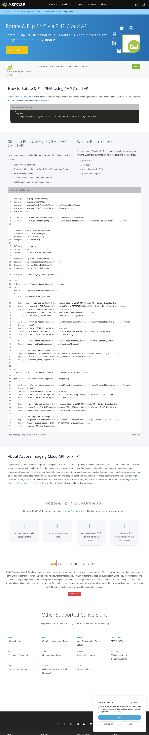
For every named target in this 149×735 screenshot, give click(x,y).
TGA (79, 662)
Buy (135, 66)
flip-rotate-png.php (17, 435)
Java (21, 483)
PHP (35, 483)
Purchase (66, 4)
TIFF (44, 648)
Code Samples (57, 66)
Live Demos (73, 66)
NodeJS (27, 483)
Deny (131, 724)
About (103, 4)
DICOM (114, 648)
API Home (42, 66)
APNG (45, 662)
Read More (74, 592)
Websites (92, 4)
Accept (119, 717)
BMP (10, 634)
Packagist (45, 100)
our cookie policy (114, 712)
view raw (136, 435)
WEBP (80, 648)
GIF (44, 634)
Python (135, 479)
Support (79, 4)
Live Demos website (76, 511)
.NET (15, 483)
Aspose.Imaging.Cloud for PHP (22, 97)
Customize (108, 724)
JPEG (79, 634)
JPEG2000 (116, 634)
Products (53, 4)
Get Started (18, 50)
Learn (85, 66)
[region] (74, 312)
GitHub (43, 435)
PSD (10, 648)
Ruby (10, 483)
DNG (10, 662)
